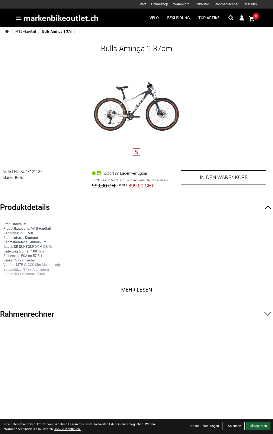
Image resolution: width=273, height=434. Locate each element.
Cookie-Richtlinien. (67, 429)
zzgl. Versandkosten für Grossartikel (144, 180)
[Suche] (231, 18)
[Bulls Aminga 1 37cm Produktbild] (136, 102)
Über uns (250, 4)
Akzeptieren (258, 426)
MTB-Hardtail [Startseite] (25, 31)
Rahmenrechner (226, 4)
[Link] (18, 18)
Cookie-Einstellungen (204, 426)
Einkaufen (202, 4)
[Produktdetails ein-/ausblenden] (136, 207)
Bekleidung (178, 18)
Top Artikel (210, 18)
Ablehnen (234, 426)
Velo (154, 18)
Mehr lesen (136, 290)
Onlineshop (159, 4)
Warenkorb (181, 4)
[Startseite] (7, 31)
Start (142, 4)
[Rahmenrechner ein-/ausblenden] (136, 314)
